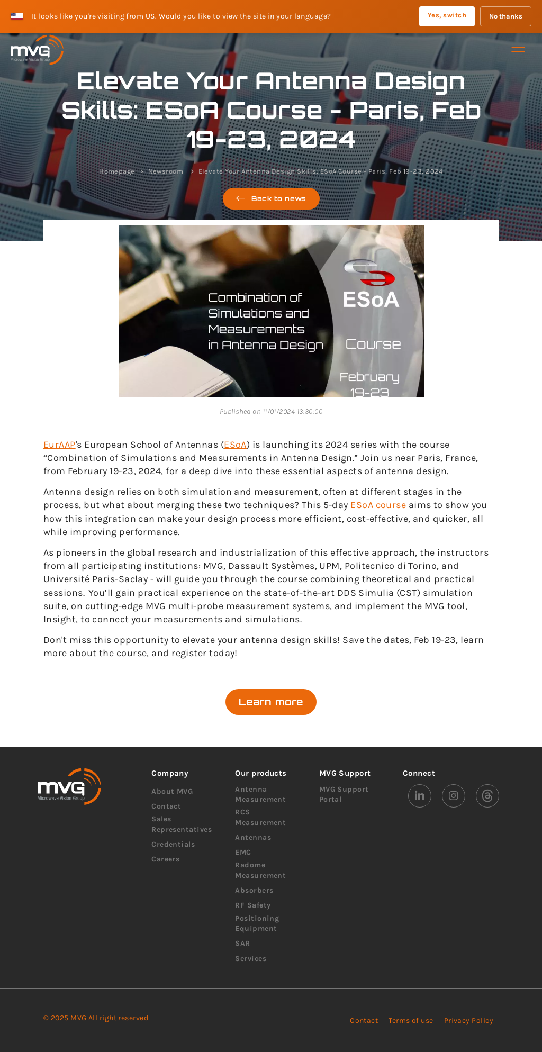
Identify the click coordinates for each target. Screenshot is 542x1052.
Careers (165, 859)
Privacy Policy (468, 1020)
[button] (518, 51)
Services (250, 958)
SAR (242, 943)
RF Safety (252, 905)
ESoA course (378, 505)
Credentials (173, 844)
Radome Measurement (260, 870)
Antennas (253, 837)
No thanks (505, 16)
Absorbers (254, 890)
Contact (166, 806)
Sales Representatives (181, 824)
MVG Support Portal (344, 794)
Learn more (271, 702)
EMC (243, 852)
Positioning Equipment (257, 923)
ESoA (235, 444)
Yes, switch (447, 15)
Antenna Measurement (260, 794)
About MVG (172, 791)
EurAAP (59, 444)
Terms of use (411, 1020)
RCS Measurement (260, 817)
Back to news (271, 199)
